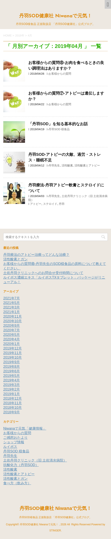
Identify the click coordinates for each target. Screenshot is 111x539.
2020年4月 (11, 339)
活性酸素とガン (15, 259)
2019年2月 (11, 389)
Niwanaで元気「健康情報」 (24, 428)
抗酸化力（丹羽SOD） (21, 465)
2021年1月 (11, 312)
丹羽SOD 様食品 (59, 129)
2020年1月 (11, 344)
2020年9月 (11, 325)
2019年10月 (12, 357)
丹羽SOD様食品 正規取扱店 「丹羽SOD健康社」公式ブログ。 (55, 517)
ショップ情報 (13, 442)
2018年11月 (12, 403)
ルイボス (10, 447)
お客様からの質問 (60, 73)
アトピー (35, 203)
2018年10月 (12, 407)
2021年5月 (11, 303)
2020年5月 (11, 335)
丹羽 (61, 203)
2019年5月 (11, 376)
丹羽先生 (54, 165)
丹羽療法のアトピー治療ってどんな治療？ (36, 254)
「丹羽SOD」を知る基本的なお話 (58, 124)
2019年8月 (11, 366)
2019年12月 (12, 348)
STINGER (55, 530)
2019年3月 (11, 385)
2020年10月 (12, 321)
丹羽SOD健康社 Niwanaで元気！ (55, 16)
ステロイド (50, 203)
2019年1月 (11, 394)
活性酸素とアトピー (87, 165)
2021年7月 (11, 298)
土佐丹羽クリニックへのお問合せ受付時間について (43, 273)
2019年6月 (11, 371)
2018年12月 (12, 398)
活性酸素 (67, 165)
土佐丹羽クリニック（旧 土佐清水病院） (35, 460)
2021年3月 (11, 307)
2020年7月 (11, 330)
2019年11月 (12, 353)
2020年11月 (12, 316)
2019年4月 (11, 380)
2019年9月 (11, 362)
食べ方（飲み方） (17, 483)
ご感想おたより (15, 437)
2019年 (19, 35)
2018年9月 (11, 412)
